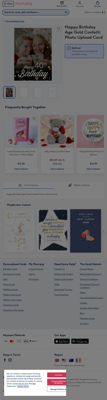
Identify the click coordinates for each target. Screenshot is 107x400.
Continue (58, 375)
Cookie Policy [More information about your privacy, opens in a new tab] (23, 386)
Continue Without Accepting (58, 382)
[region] (35, 382)
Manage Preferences (58, 389)
